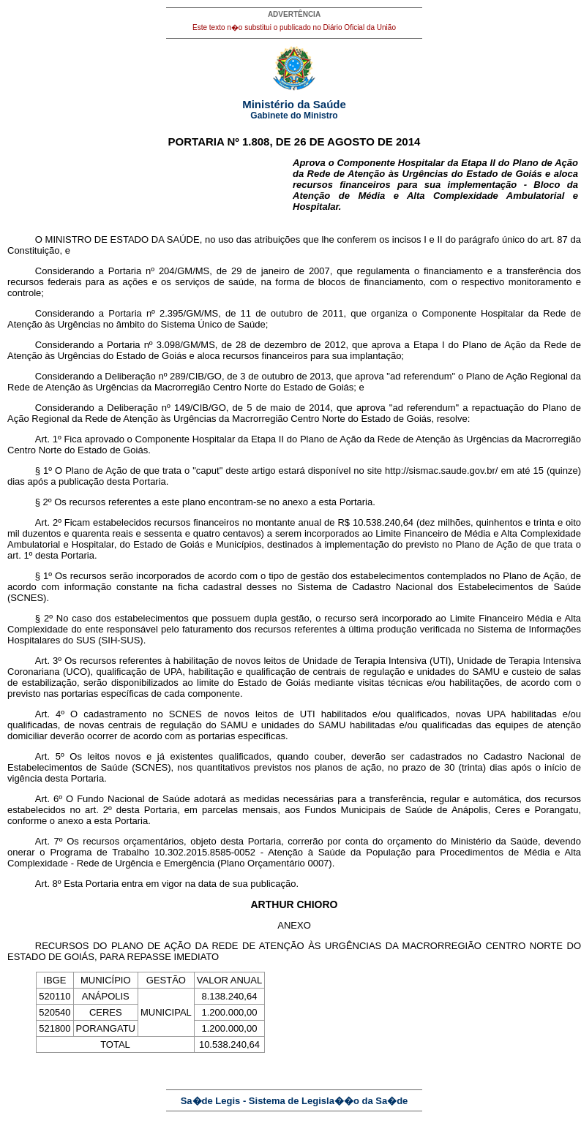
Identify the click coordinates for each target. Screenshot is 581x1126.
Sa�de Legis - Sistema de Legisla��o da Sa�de (294, 1100)
